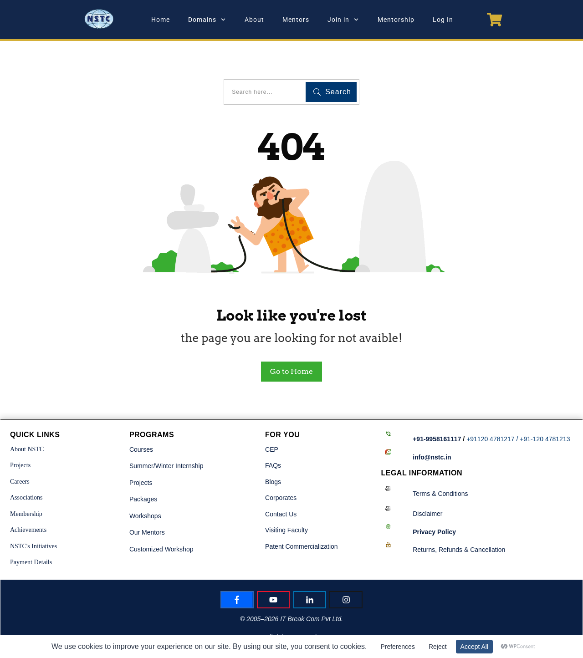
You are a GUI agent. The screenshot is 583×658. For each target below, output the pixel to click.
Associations (26, 469)
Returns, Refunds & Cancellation (459, 521)
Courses (141, 420)
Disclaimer (427, 485)
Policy (434, 503)
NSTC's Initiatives (33, 517)
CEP (271, 420)
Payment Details (31, 533)
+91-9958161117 (437, 410)
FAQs (273, 437)
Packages (143, 470)
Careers (20, 452)
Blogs (273, 453)
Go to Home (291, 343)
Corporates (281, 469)
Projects (20, 437)
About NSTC (27, 420)
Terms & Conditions (440, 465)
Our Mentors (147, 504)
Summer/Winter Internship (166, 437)
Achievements (28, 501)
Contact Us (281, 485)
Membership (26, 485)
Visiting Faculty (286, 501)
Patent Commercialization (301, 517)
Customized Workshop (161, 520)
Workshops (145, 487)
